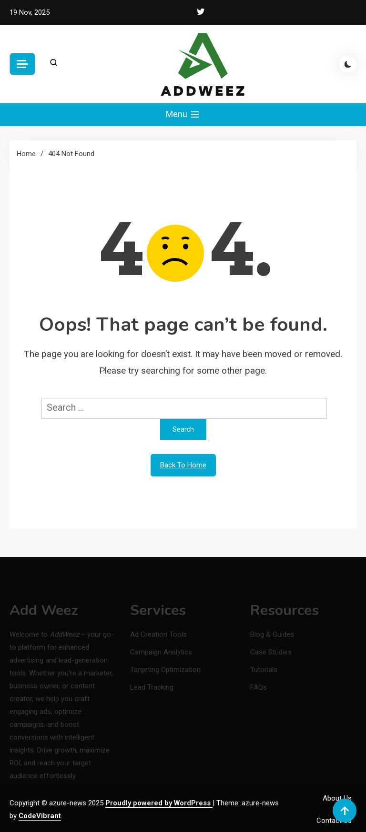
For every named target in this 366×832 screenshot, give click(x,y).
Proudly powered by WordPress (159, 803)
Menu (183, 114)
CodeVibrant (40, 816)
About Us (337, 798)
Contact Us (334, 820)
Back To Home (183, 465)
